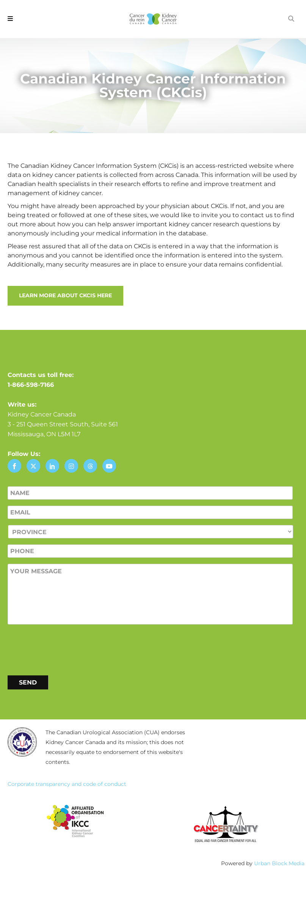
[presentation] (65, 648)
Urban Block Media (279, 863)
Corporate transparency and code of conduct (67, 784)
